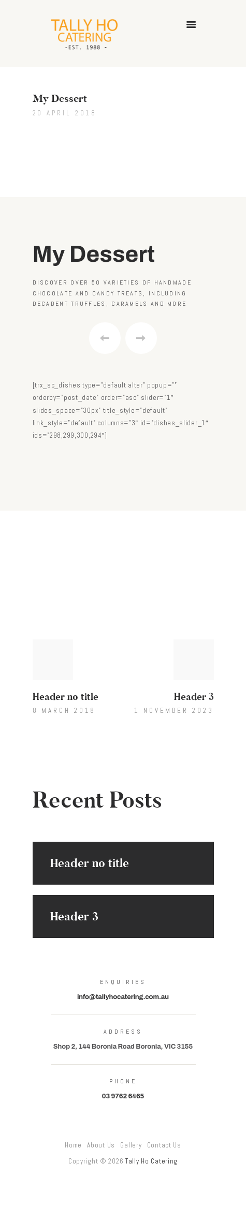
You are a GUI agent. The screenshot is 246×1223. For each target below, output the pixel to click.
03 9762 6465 (123, 1096)
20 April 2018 (65, 113)
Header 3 (74, 916)
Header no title (89, 863)
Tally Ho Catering (151, 1161)
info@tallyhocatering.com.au (123, 997)
